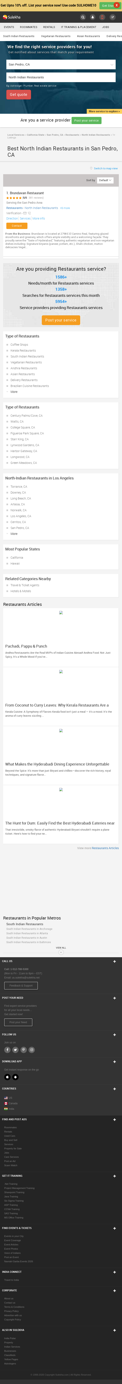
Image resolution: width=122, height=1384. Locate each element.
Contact (17, 225)
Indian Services (12, 1346)
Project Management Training (19, 1188)
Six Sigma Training (14, 1200)
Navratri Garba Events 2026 (18, 1261)
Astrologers (10, 1363)
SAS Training (11, 1213)
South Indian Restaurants (18, 36)
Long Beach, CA (21, 498)
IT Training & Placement (78, 27)
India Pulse (10, 1338)
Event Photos (11, 1248)
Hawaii (15, 563)
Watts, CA (17, 421)
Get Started (110, 6)
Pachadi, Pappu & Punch (26, 646)
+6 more (65, 208)
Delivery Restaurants (24, 380)
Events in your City (14, 1236)
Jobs (105, 27)
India (9, 1108)
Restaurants (72, 135)
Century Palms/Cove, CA (27, 416)
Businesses (10, 1351)
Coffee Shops (19, 345)
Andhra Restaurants (24, 368)
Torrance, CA (19, 487)
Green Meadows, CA (24, 463)
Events (9, 27)
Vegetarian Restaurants (56, 36)
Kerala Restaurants (23, 350)
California (17, 557)
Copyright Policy (12, 1319)
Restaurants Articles (105, 848)
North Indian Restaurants (95, 135)
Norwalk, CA (19, 510)
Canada (11, 1103)
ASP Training (11, 1205)
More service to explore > (104, 111)
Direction (12, 218)
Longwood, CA (20, 457)
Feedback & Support (21, 985)
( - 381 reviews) (33, 197)
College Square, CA (23, 427)
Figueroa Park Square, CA (27, 433)
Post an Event (11, 1257)
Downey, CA (18, 492)
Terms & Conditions (14, 1307)
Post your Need (18, 1022)
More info (38, 218)
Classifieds (9, 1355)
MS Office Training (13, 1217)
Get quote (18, 94)
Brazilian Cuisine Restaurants (30, 386)
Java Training (11, 1196)
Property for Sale (13, 1148)
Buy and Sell (10, 1140)
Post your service (86, 120)
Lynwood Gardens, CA (25, 445)
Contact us (9, 1302)
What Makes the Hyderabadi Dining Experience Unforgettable (57, 764)
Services (25, 218)
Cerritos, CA (18, 522)
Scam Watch (10, 1165)
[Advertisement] (61, 881)
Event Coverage (12, 1240)
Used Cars (9, 1136)
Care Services (11, 1157)
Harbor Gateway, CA (24, 451)
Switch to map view (105, 168)
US (8, 1097)
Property (8, 1342)
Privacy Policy (11, 1311)
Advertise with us (13, 1315)
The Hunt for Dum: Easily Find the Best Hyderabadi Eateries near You (60, 825)
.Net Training (10, 1184)
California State (35, 135)
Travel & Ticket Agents (25, 585)
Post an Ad (9, 1161)
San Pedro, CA (54, 135)
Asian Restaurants (88, 36)
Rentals (49, 27)
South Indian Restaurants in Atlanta (27, 933)
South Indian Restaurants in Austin (26, 937)
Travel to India (11, 1280)
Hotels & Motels (21, 591)
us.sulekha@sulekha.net (26, 977)
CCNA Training (12, 1209)
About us (8, 1298)
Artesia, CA (18, 504)
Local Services (15, 135)
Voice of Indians (12, 1253)
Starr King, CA (20, 439)
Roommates (28, 27)
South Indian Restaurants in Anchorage (29, 929)
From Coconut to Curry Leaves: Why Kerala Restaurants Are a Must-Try (57, 707)
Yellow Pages (11, 1359)
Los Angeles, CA (21, 516)
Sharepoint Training (14, 1192)
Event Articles (11, 1244)
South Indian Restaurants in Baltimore (28, 942)
